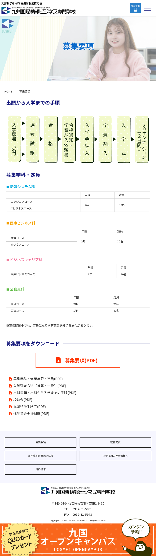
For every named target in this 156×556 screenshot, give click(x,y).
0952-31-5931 (82, 509)
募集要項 (41, 442)
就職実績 (115, 442)
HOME (8, 91)
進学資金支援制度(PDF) (31, 413)
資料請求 (41, 469)
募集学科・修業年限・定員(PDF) (38, 378)
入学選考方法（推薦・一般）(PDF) (39, 385)
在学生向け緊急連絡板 (40, 456)
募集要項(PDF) (77, 360)
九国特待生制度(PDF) (29, 406)
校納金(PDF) (22, 399)
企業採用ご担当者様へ (115, 456)
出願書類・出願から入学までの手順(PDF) (44, 392)
